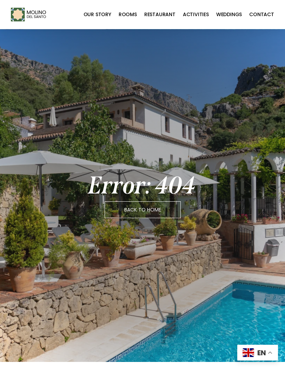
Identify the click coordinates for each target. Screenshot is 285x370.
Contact (261, 14)
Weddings (229, 14)
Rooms (128, 14)
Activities (196, 14)
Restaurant (159, 14)
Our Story (97, 14)
